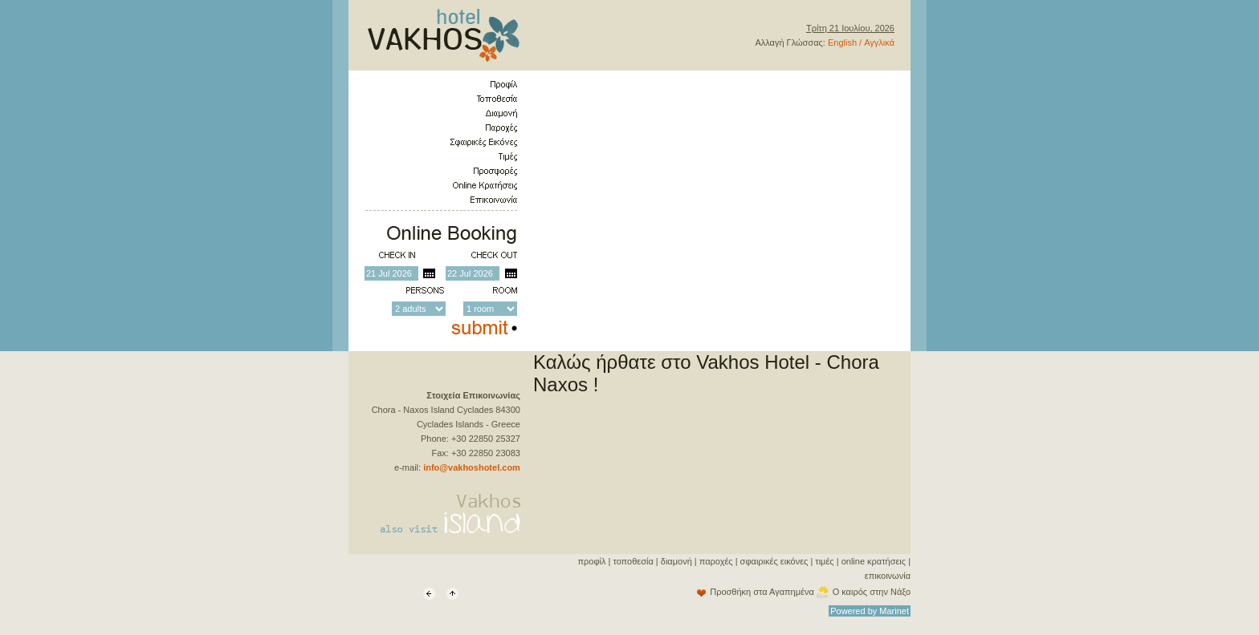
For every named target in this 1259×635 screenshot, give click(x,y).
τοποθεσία (633, 561)
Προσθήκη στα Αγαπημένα (762, 592)
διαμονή (676, 561)
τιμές (824, 561)
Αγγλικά (879, 42)
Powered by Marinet (869, 611)
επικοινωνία (888, 575)
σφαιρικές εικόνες (774, 561)
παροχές (716, 561)
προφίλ (591, 561)
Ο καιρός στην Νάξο (872, 592)
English (842, 42)
